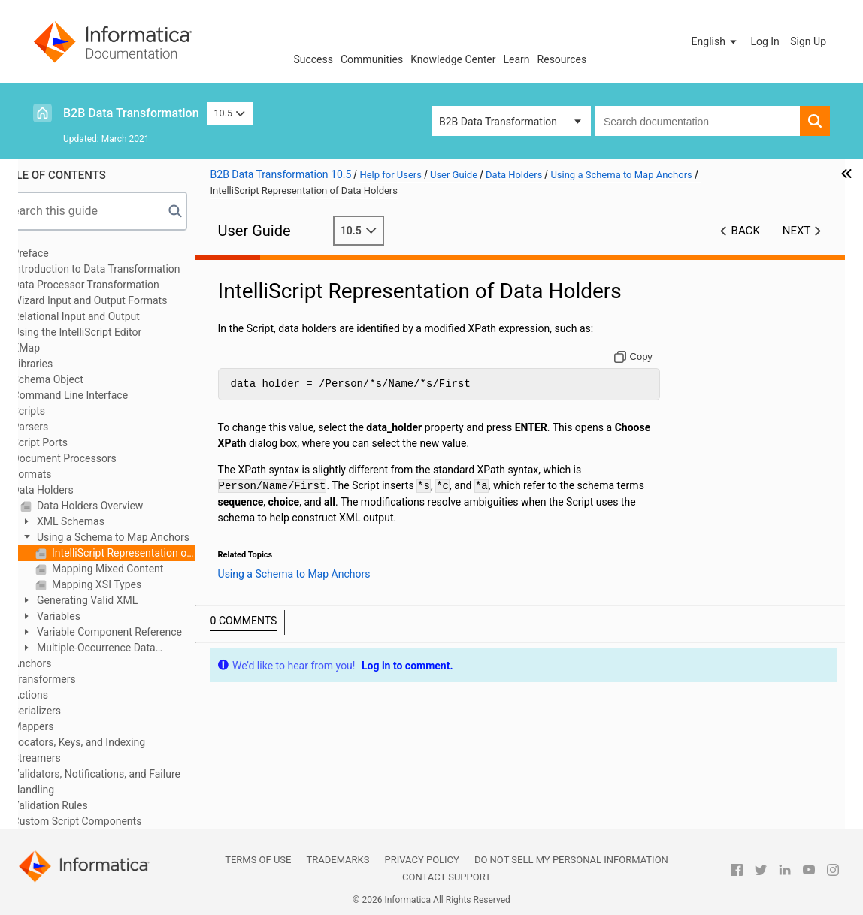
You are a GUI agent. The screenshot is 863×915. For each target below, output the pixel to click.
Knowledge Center (452, 59)
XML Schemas (100, 521)
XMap (56, 348)
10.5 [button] (230, 113)
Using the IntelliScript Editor (107, 332)
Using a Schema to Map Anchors (142, 537)
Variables (88, 616)
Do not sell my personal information (571, 859)
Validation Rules (80, 805)
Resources (562, 59)
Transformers (74, 679)
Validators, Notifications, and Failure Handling (126, 782)
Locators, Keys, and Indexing (109, 742)
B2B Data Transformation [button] (498, 122)
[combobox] (697, 121)
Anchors (62, 663)
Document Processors (95, 458)
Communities (372, 59)
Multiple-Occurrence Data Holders (118, 649)
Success (313, 59)
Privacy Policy (421, 859)
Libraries (63, 364)
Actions (60, 695)
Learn (517, 59)
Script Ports (70, 442)
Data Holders (73, 490)
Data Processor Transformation (116, 285)
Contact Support (446, 877)
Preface (61, 253)
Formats (62, 474)
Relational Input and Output (106, 316)
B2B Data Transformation (131, 113)
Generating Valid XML (116, 600)
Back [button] (745, 230)
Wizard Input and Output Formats (120, 300)
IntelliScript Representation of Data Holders (152, 553)
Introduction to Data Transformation (126, 269)
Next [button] (797, 230)
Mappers (63, 726)
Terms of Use (258, 859)
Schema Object (78, 379)
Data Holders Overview (119, 506)
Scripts (59, 411)
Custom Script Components (107, 821)
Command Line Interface (101, 395)
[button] (715, 41)
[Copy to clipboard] (641, 357)
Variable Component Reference (138, 632)
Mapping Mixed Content (137, 569)
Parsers (61, 427)
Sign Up (808, 41)
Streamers (67, 758)
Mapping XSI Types (126, 584)
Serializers (67, 711)
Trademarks (337, 859)
